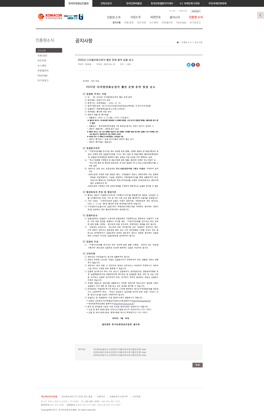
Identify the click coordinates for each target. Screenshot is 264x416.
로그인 (172, 10)
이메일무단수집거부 (119, 396)
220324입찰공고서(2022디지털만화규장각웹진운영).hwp (119, 349)
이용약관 (101, 396)
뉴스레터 (153, 22)
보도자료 (141, 22)
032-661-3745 (92, 401)
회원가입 (183, 10)
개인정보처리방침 (49, 396)
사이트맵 (136, 396)
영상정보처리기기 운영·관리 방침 (77, 396)
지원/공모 (129, 22)
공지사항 (116, 22)
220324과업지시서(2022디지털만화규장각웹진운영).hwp (119, 355)
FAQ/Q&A (181, 22)
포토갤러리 (167, 22)
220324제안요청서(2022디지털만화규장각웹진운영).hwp (119, 352)
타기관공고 (195, 22)
